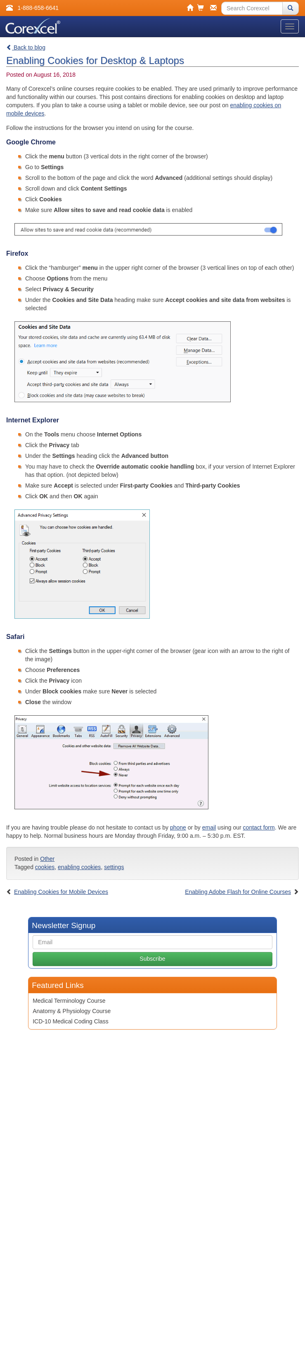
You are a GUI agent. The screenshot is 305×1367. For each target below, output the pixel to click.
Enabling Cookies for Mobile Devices (61, 892)
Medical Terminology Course (69, 1000)
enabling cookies (79, 867)
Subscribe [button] (152, 958)
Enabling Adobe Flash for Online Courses (238, 892)
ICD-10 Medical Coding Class (71, 1021)
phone (178, 827)
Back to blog (25, 47)
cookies (44, 867)
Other (47, 859)
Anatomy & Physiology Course (72, 1011)
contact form (259, 827)
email (209, 827)
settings (114, 867)
